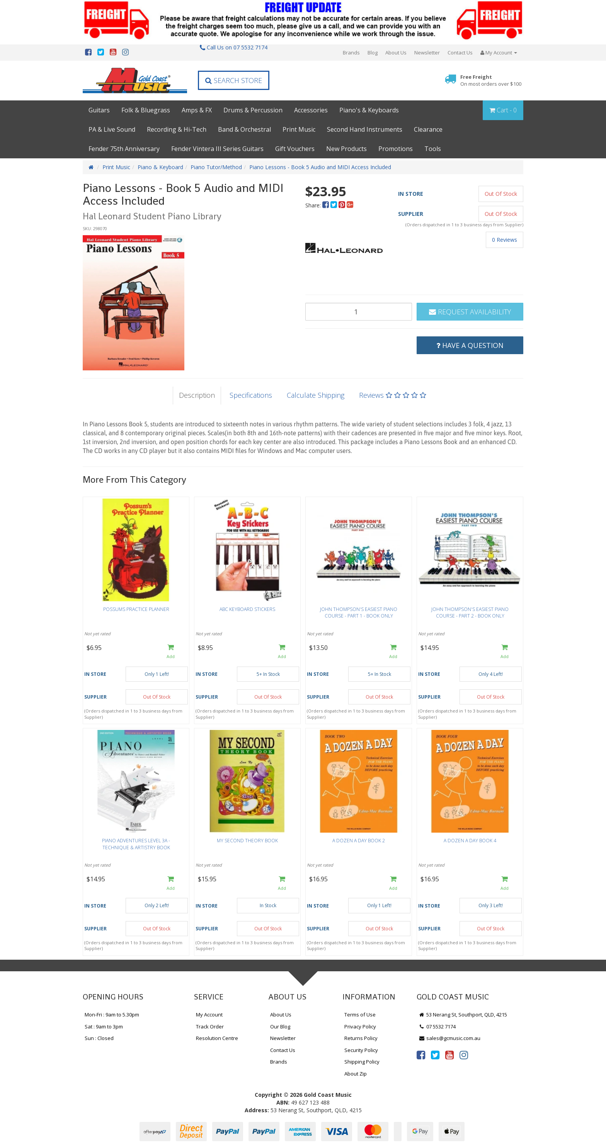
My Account (209, 1014)
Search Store (233, 80)
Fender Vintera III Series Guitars (217, 148)
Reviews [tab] (392, 395)
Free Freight (490, 80)
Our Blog (280, 1026)
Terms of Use (360, 1014)
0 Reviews (504, 239)
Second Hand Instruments (364, 129)
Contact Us (460, 52)
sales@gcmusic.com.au (449, 1038)
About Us (396, 52)
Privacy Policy (360, 1026)
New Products (346, 148)
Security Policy (361, 1050)
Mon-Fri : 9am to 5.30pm (112, 1014)
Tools (432, 148)
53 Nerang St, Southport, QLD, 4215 (463, 1014)
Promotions (395, 148)
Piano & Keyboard (160, 167)
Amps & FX (197, 110)
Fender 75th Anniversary (124, 148)
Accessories (311, 110)
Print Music (299, 129)
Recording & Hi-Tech (176, 129)
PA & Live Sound (112, 129)
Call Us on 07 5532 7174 (233, 47)
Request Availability (470, 311)
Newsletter (427, 52)
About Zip (355, 1073)
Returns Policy (361, 1038)
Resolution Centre (217, 1038)
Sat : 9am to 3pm (104, 1026)
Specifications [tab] (251, 395)
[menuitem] (326, 205)
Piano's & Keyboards (369, 110)
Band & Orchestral (244, 129)
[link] (421, 1055)
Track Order (210, 1026)
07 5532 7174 (437, 1026)
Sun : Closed (99, 1038)
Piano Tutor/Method (216, 167)
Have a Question (470, 345)
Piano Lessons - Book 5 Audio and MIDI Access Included (320, 167)
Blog (373, 52)
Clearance (428, 129)
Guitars (99, 110)
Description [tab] (197, 395)
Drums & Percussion (253, 110)
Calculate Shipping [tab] (315, 395)
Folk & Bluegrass (145, 110)
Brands (351, 52)
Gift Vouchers (295, 148)
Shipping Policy (362, 1061)
